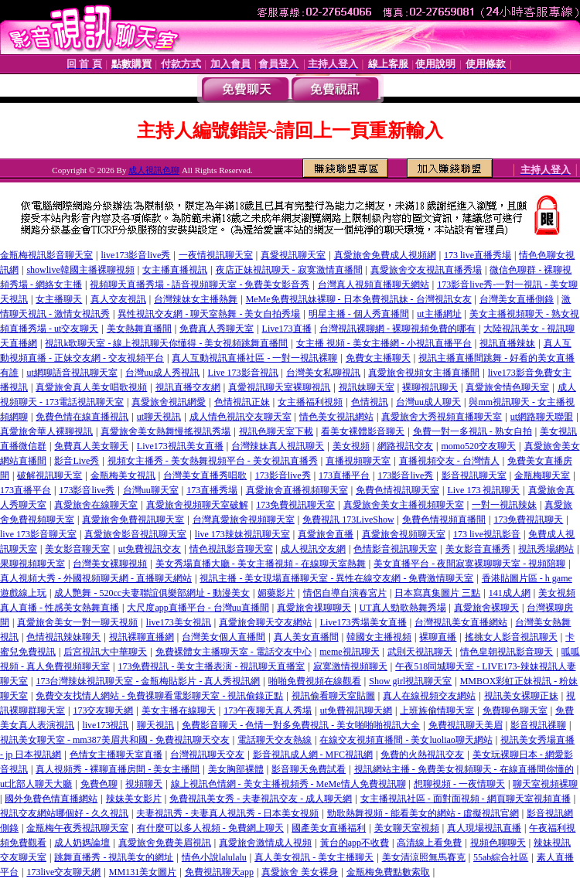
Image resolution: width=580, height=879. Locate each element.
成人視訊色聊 (153, 170)
